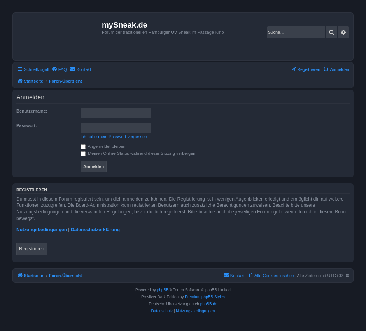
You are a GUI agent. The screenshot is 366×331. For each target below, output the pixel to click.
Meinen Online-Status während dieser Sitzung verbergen (138, 153)
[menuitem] (59, 69)
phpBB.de (208, 304)
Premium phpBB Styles (205, 297)
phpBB (163, 290)
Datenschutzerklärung (95, 229)
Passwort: (26, 125)
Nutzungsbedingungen (41, 229)
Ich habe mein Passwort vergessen (114, 136)
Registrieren (31, 248)
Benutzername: (31, 111)
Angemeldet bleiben (103, 146)
